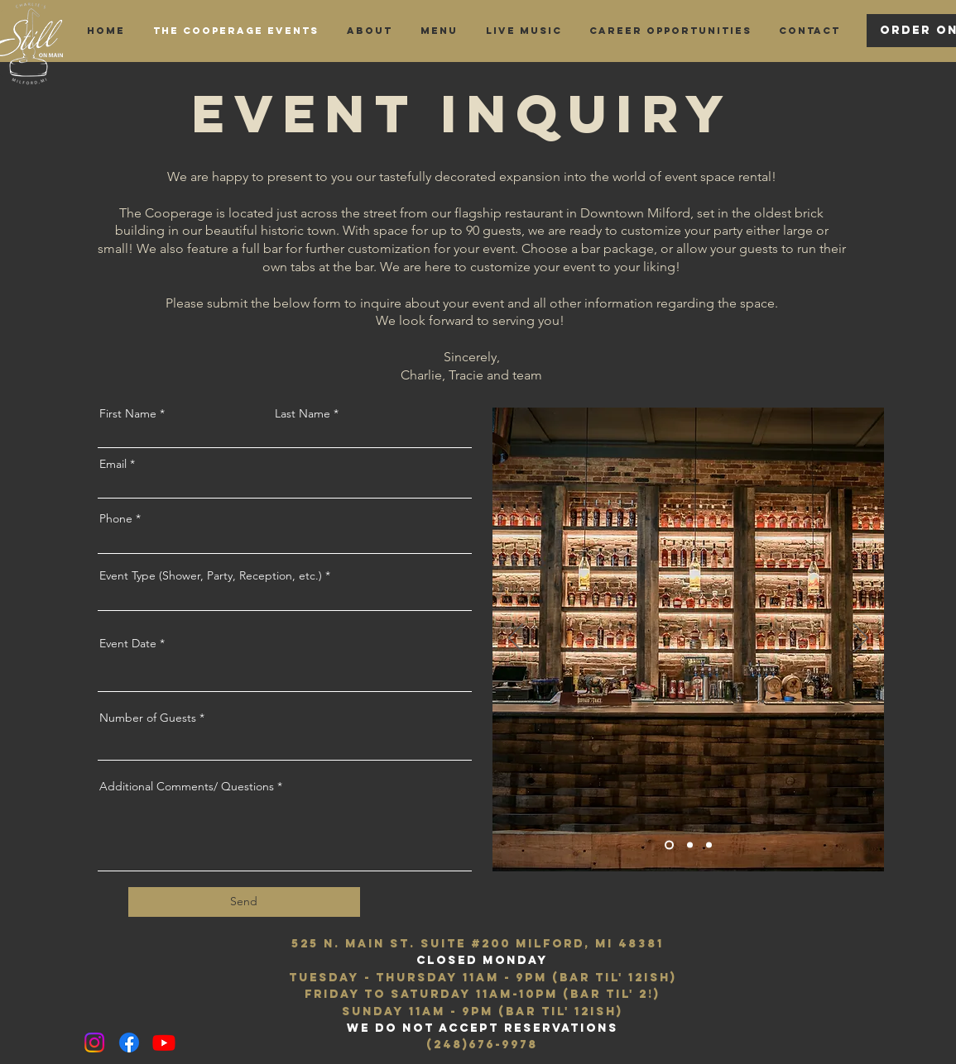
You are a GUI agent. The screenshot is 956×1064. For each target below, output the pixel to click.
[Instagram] (94, 1042)
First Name (127, 413)
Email (113, 464)
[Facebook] (129, 1042)
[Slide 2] (690, 844)
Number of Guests (147, 717)
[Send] (244, 902)
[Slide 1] (669, 844)
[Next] (860, 639)
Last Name (302, 413)
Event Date (127, 643)
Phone (115, 518)
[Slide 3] (709, 844)
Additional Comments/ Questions (186, 786)
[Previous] (515, 639)
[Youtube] (164, 1042)
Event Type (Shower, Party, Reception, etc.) (210, 575)
